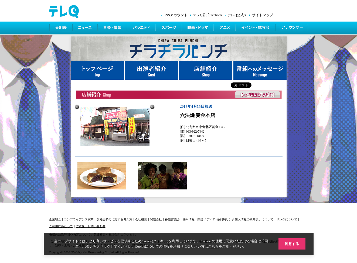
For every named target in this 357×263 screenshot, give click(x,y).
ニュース (85, 28)
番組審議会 (172, 219)
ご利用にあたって (61, 226)
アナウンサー (292, 28)
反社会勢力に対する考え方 (114, 219)
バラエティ (142, 28)
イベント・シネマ (256, 28)
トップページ (98, 70)
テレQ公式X (236, 15)
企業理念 (55, 219)
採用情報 (189, 219)
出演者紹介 (152, 70)
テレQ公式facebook (207, 15)
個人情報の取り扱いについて (254, 219)
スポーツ (169, 28)
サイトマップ (262, 15)
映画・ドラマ (198, 28)
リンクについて (286, 219)
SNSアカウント (175, 15)
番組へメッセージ (260, 70)
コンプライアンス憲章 (79, 219)
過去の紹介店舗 (258, 94)
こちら (213, 246)
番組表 (61, 28)
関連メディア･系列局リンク (216, 219)
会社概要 (141, 219)
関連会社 (156, 219)
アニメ (225, 28)
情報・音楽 (113, 28)
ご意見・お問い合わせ (91, 226)
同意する (292, 244)
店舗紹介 (206, 70)
